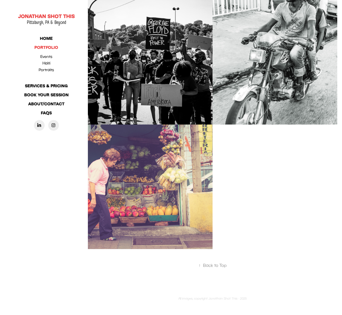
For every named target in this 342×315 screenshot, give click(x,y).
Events (46, 56)
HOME (46, 38)
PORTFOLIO (46, 47)
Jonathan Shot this (46, 16)
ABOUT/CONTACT (46, 103)
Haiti (46, 63)
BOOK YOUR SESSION (46, 94)
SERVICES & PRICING (46, 85)
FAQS (46, 112)
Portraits (46, 70)
